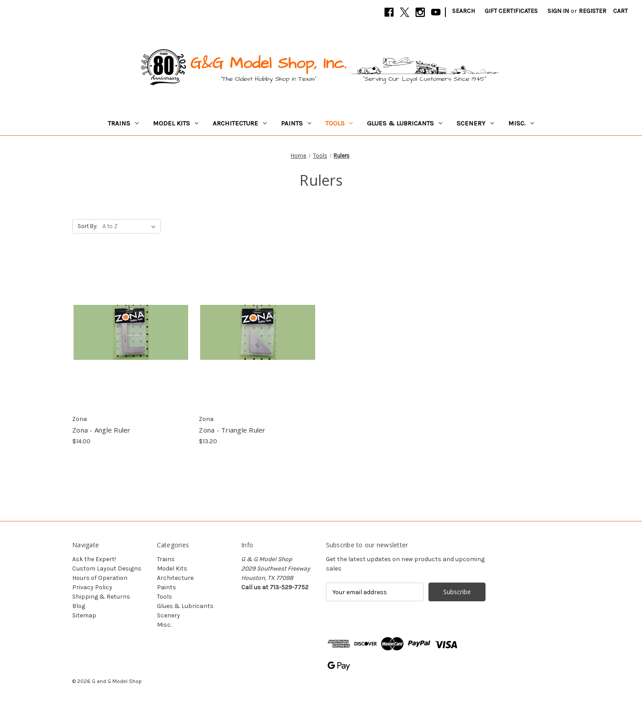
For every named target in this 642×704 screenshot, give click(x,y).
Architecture (240, 123)
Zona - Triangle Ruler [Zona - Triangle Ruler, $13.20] (232, 429)
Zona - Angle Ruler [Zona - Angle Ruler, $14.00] (101, 429)
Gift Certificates (511, 11)
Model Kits (175, 123)
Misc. (521, 123)
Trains (123, 123)
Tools (339, 123)
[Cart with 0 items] (620, 11)
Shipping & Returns (101, 596)
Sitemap (84, 615)
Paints (296, 123)
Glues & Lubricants (404, 123)
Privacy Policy (92, 587)
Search (463, 11)
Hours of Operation (100, 578)
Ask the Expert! (94, 559)
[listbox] (130, 226)
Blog (78, 606)
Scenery (475, 123)
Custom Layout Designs (106, 568)
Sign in (558, 11)
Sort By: (88, 226)
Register (592, 11)
